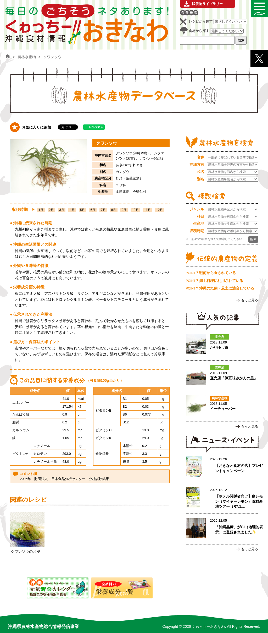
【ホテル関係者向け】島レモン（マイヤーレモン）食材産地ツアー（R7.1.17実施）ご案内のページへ (222, 498)
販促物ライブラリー (207, 4)
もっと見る (249, 300)
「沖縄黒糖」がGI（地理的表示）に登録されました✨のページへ (222, 529)
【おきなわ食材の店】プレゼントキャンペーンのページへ (222, 467)
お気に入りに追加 (36, 127)
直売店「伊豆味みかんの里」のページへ (222, 376)
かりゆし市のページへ (222, 345)
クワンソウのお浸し (27, 551)
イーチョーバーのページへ (222, 406)
